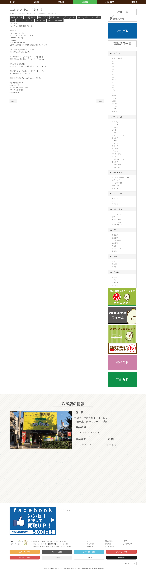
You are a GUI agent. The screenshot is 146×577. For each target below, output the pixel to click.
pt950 (114, 101)
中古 (27, 20)
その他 (116, 272)
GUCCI (27, 17)
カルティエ (116, 148)
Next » (100, 101)
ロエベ (114, 156)
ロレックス (117, 209)
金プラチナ (117, 53)
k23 (113, 85)
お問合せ (126, 541)
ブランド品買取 (57, 552)
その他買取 (121, 558)
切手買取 (57, 558)
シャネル (72, 17)
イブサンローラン (118, 159)
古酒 (115, 256)
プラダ (12, 20)
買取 (44, 20)
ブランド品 (117, 117)
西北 (32, 20)
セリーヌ (80, 17)
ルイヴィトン (20, 20)
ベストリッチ (66, 510)
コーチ (114, 140)
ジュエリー (117, 193)
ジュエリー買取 (121, 552)
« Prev (13, 101)
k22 (113, 82)
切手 (115, 230)
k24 (113, 88)
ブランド (87, 17)
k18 (113, 77)
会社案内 (108, 544)
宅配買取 (122, 379)
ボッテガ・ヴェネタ (119, 135)
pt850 (114, 95)
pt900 (114, 98)
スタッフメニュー (129, 563)
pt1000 (114, 103)
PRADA (52, 17)
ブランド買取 (96, 17)
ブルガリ (115, 151)
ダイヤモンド (118, 172)
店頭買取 (122, 31)
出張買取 (122, 362)
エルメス (59, 17)
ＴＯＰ (89, 541)
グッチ (66, 17)
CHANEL (19, 17)
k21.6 (114, 80)
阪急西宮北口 (59, 20)
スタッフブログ (30, 13)
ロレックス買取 (24, 558)
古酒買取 (89, 558)
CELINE (12, 17)
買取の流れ (108, 541)
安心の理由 (90, 544)
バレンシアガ (116, 154)
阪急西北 (50, 20)
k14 (113, 74)
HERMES (33, 17)
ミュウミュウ (116, 143)
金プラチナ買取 (24, 552)
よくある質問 (109, 546)
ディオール (116, 167)
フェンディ (116, 138)
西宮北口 (38, 20)
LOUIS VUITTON (43, 17)
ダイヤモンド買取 (89, 552)
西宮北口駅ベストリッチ (45, 13)
